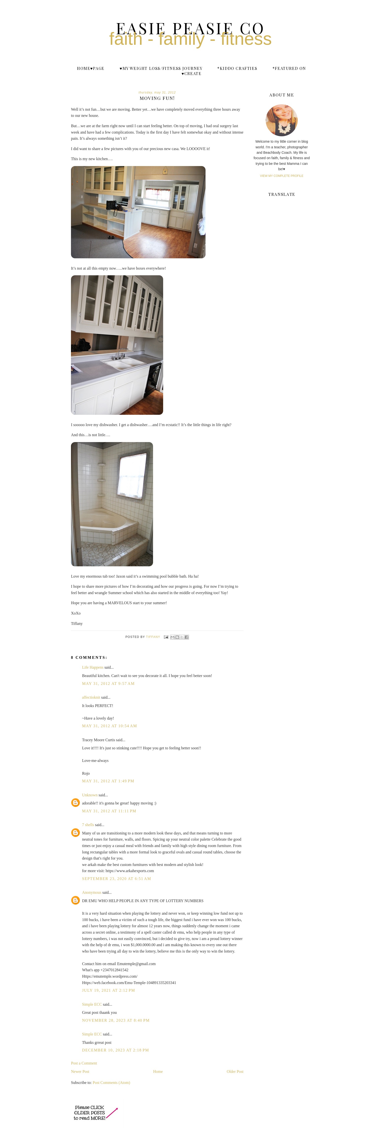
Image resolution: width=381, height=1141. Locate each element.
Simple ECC (92, 1004)
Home (158, 1071)
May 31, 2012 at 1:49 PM (108, 781)
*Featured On (289, 68)
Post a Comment (84, 1063)
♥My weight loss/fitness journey (161, 68)
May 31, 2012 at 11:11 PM (109, 811)
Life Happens (93, 667)
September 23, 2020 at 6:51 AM (116, 879)
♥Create (192, 73)
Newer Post (80, 1071)
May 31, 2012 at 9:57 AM (108, 683)
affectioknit (91, 697)
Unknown (90, 795)
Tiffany (153, 637)
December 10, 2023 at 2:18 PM (115, 1050)
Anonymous (91, 892)
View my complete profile (281, 176)
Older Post (235, 1071)
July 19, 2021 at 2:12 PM (108, 990)
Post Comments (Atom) (111, 1082)
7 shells (88, 825)
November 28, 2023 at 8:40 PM (116, 1020)
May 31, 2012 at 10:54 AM (109, 726)
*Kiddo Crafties (237, 68)
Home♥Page (90, 68)
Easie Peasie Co (190, 27)
